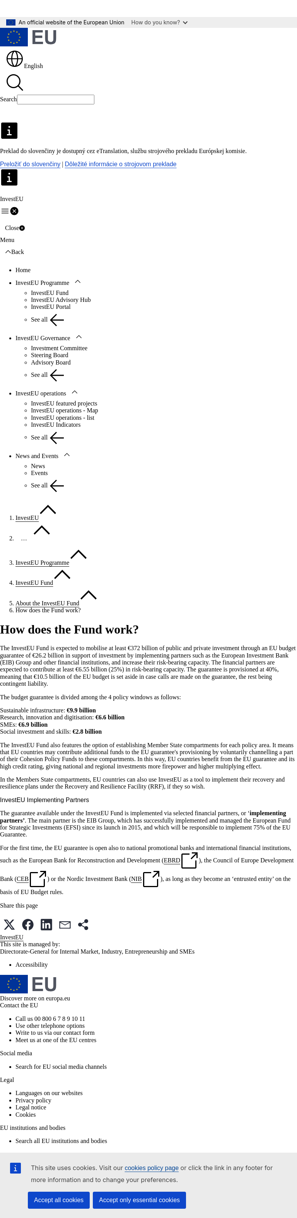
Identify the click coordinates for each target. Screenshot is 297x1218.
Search (8, 99)
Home (23, 270)
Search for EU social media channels (61, 1066)
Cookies (25, 1114)
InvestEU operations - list (62, 417)
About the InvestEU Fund (47, 603)
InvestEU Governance (42, 338)
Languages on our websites (49, 1093)
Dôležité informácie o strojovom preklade (121, 164)
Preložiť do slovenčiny (30, 164)
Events (39, 473)
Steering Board (49, 355)
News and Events (36, 456)
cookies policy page (152, 1168)
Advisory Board (51, 362)
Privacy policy (33, 1100)
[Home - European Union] (28, 38)
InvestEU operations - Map (64, 410)
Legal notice (30, 1107)
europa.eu (58, 998)
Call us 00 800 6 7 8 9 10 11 (50, 1018)
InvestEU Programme (42, 282)
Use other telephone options (50, 1025)
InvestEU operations (40, 393)
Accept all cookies (59, 1200)
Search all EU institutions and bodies (61, 1141)
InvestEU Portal (51, 306)
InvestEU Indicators (55, 424)
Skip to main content (31, 8)
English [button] (24, 66)
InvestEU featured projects (64, 403)
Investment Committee (59, 348)
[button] (9, 924)
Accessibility (31, 964)
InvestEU (27, 517)
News (38, 466)
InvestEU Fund (49, 293)
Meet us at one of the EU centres (55, 1040)
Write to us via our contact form (55, 1032)
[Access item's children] (77, 282)
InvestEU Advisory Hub (61, 299)
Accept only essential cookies (139, 1200)
